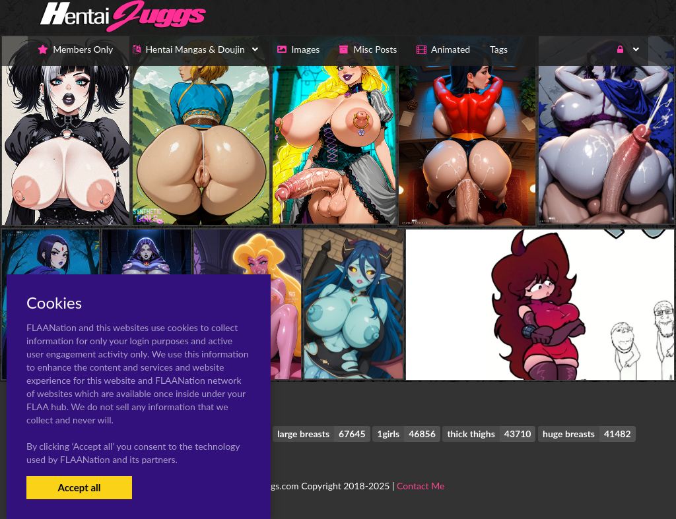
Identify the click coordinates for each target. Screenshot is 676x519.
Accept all (78, 487)
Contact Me (420, 485)
